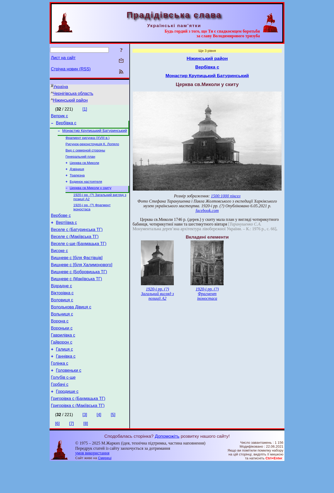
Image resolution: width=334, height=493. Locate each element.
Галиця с (64, 373)
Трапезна (77, 181)
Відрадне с (61, 302)
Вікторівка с (62, 310)
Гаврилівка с (63, 357)
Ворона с (60, 341)
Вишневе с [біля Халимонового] (81, 279)
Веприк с (59, 116)
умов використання (92, 483)
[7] (71, 453)
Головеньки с (68, 396)
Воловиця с (62, 318)
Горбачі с (59, 412)
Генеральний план (80, 161)
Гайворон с (61, 365)
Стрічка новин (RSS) (71, 69)
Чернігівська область (73, 93)
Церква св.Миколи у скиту (90, 195)
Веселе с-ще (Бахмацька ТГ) (78, 255)
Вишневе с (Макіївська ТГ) (76, 295)
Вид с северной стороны (85, 154)
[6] (57, 453)
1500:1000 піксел (225, 196)
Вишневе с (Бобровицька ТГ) (79, 287)
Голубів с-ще (63, 404)
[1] (84, 109)
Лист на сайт (63, 58)
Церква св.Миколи (84, 168)
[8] (86, 453)
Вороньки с (62, 349)
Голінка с (59, 388)
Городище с (67, 420)
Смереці (105, 488)
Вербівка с (66, 124)
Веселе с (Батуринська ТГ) (77, 240)
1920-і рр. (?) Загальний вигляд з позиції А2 (157, 294)
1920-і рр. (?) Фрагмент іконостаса (207, 294)
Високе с (59, 263)
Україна (60, 86)
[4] (99, 444)
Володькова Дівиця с (71, 326)
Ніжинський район (70, 100)
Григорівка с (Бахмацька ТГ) (78, 427)
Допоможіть (167, 466)
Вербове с (61, 224)
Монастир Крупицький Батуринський (94, 133)
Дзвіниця (77, 174)
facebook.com (207, 210)
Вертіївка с (66, 232)
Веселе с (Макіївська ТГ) (75, 248)
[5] (113, 444)
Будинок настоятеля (86, 188)
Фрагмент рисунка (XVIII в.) (87, 141)
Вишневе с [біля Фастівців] (77, 271)
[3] (84, 444)
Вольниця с (62, 334)
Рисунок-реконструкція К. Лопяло (92, 147)
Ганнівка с (65, 381)
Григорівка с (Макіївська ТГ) (78, 435)
